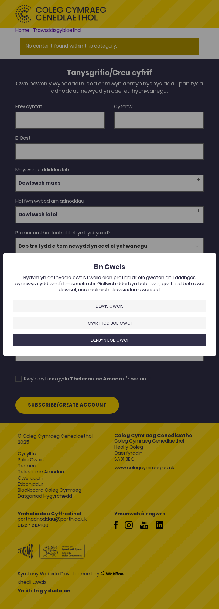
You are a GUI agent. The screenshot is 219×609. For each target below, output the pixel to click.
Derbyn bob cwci (109, 340)
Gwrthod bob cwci (110, 323)
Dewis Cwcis (110, 306)
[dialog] (109, 304)
